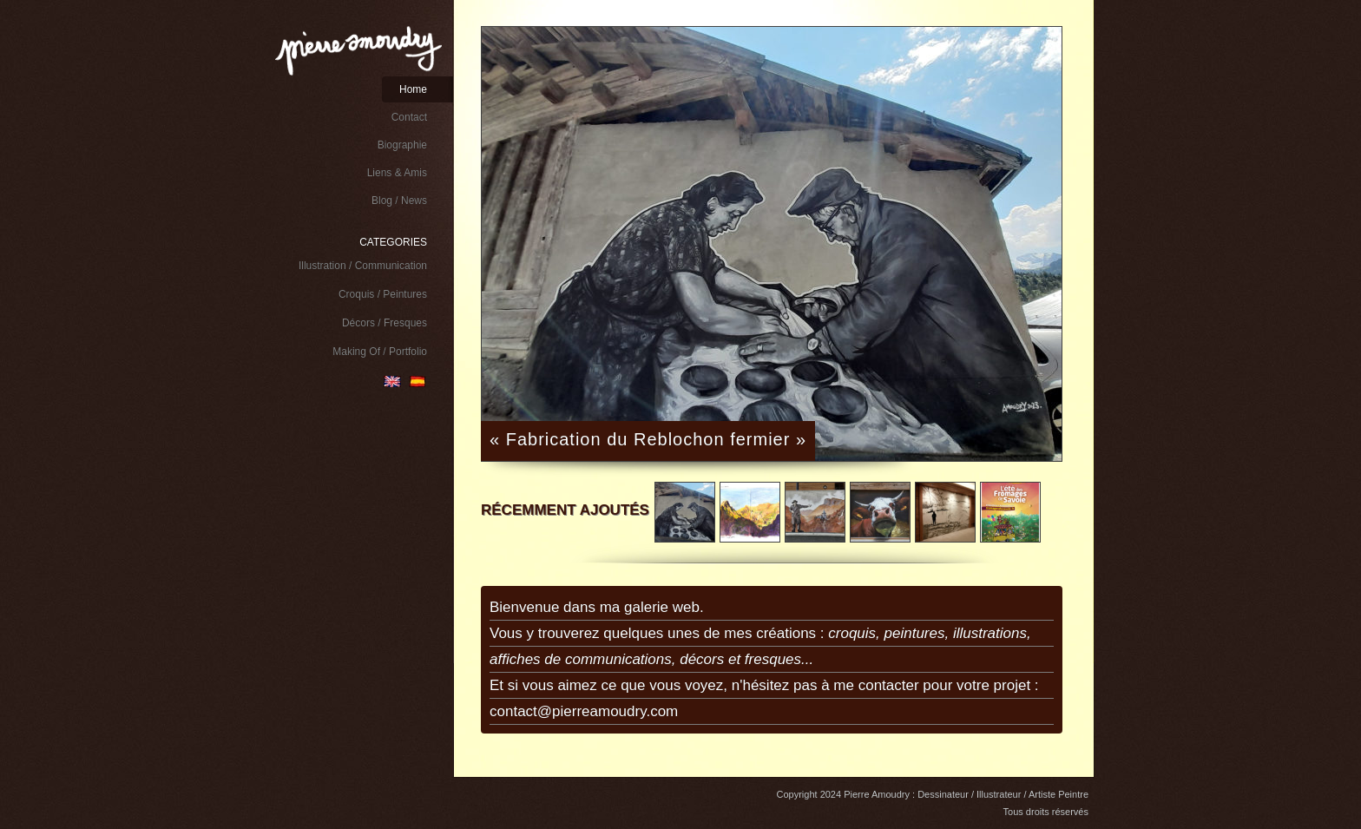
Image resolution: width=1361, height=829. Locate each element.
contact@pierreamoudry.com (584, 711)
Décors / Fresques (384, 323)
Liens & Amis (397, 173)
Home (413, 89)
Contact (409, 117)
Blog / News (399, 200)
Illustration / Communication (363, 266)
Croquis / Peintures (383, 294)
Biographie (402, 145)
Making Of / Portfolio (379, 351)
